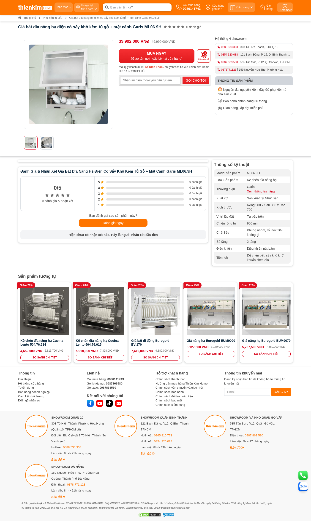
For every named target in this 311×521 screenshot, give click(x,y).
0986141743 (115, 379)
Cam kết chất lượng (31, 396)
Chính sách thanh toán (171, 379)
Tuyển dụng (26, 387)
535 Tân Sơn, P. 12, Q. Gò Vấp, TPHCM (265, 62)
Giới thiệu (24, 379)
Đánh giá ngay (113, 223)
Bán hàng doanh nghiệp (34, 392)
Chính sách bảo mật (169, 400)
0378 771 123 (76, 484)
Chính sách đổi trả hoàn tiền (174, 396)
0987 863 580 (229, 62)
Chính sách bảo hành (170, 392)
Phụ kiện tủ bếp (52, 17)
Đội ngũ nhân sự (29, 400)
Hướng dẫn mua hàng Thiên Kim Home (182, 383)
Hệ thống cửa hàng (31, 383)
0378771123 (228, 69)
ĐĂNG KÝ (281, 392)
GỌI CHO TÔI (196, 80)
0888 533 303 (229, 47)
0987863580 (114, 383)
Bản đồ (58, 459)
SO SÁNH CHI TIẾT (44, 357)
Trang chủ (27, 17)
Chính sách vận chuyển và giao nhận (180, 387)
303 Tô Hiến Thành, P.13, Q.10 (259, 47)
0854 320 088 (229, 54)
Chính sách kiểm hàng (170, 404)
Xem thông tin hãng (261, 191)
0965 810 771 (163, 435)
